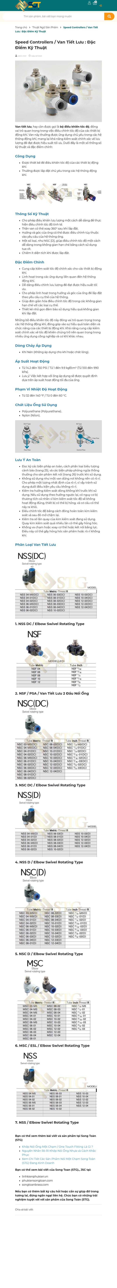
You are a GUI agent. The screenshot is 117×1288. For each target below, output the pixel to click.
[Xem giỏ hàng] (95, 3)
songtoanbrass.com (35, 1184)
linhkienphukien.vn (35, 1176)
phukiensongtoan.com (37, 1180)
